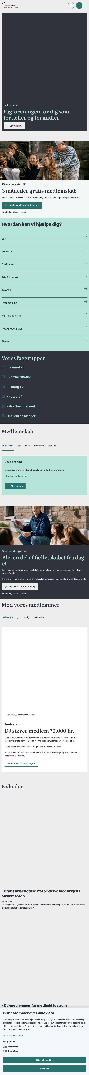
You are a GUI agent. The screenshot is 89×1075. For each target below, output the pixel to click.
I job (19, 445)
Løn (4, 238)
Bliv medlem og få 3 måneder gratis (22, 205)
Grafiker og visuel (22, 406)
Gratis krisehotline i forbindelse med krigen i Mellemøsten (41, 733)
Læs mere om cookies (13, 1035)
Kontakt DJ (9, 942)
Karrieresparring (12, 315)
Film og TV (16, 387)
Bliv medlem (14, 125)
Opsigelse (8, 264)
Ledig (27, 445)
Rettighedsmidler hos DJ (15, 977)
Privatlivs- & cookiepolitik (16, 972)
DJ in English (10, 964)
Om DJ (8, 959)
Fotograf (15, 396)
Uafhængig (7, 617)
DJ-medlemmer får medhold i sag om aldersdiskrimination (34, 764)
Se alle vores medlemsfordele (23, 884)
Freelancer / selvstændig (45, 445)
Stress (5, 341)
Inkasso (6, 290)
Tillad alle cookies (44, 1060)
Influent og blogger (22, 416)
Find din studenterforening (20, 586)
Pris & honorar (10, 277)
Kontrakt (7, 251)
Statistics (13, 1051)
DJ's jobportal (11, 989)
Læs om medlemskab (16, 476)
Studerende (8, 445)
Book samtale (11, 946)
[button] (86, 5)
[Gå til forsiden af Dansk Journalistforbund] (9, 5)
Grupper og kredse (13, 1003)
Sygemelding (9, 302)
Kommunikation (20, 377)
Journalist (16, 367)
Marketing (13, 1046)
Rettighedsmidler (12, 328)
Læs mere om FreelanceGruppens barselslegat (31, 875)
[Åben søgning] (79, 5)
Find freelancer (11, 968)
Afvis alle (44, 1068)
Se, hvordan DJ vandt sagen (21, 686)
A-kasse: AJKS (11, 985)
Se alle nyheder (14, 800)
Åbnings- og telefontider (15, 981)
